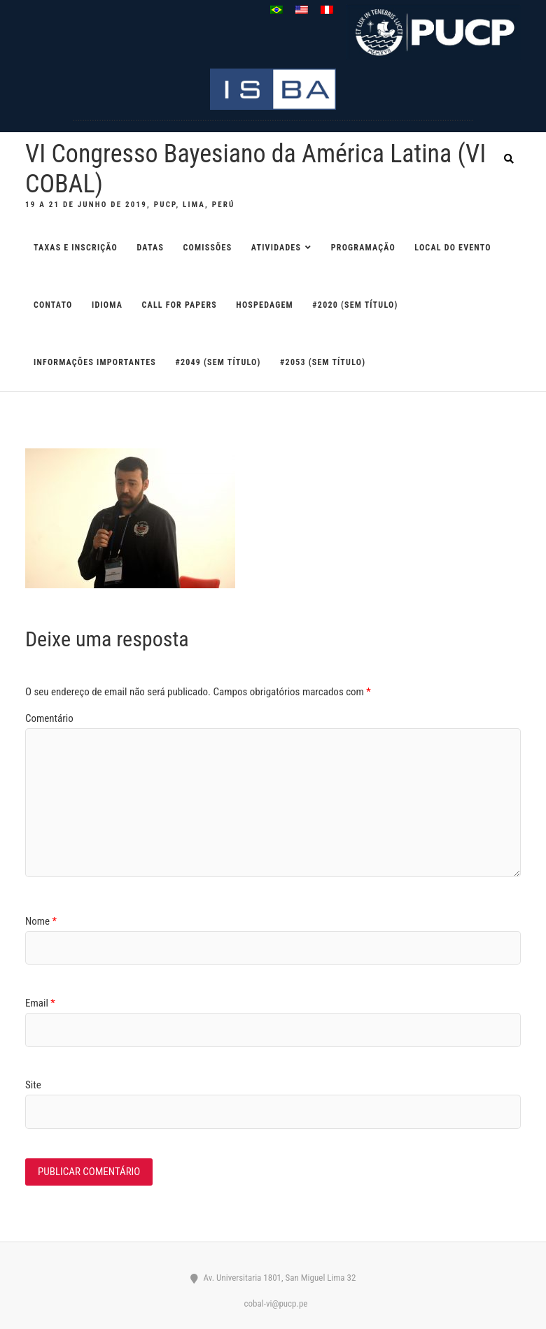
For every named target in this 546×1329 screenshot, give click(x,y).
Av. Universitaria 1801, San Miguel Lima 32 (273, 1277)
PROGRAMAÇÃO (363, 248)
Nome (41, 921)
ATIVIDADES (276, 248)
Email (40, 1003)
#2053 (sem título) (322, 362)
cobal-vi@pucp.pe (273, 1303)
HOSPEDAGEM (264, 305)
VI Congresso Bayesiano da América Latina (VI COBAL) (255, 169)
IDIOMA (107, 305)
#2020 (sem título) (355, 305)
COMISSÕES (207, 248)
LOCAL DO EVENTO (452, 248)
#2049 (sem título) (217, 362)
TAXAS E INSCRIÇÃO (76, 248)
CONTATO (53, 305)
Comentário (49, 718)
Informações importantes (95, 362)
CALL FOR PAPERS (179, 305)
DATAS (150, 248)
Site (33, 1085)
